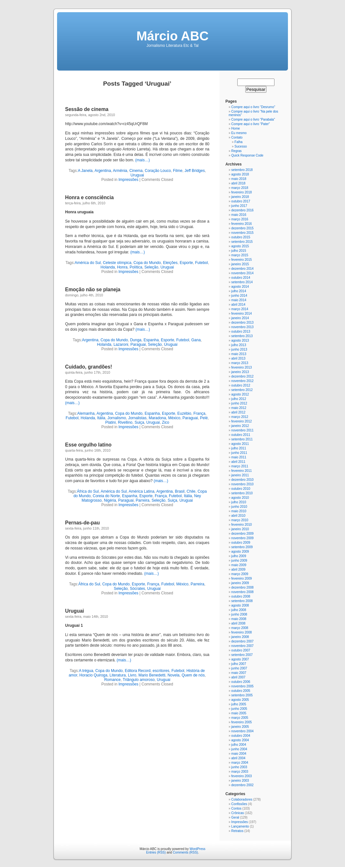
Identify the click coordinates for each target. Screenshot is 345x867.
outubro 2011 (240, 435)
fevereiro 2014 (241, 313)
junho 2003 (239, 767)
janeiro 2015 (240, 264)
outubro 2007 (240, 650)
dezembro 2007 (242, 641)
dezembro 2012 (242, 376)
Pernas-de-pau (82, 522)
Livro (132, 675)
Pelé (204, 418)
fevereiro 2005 (241, 722)
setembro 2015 (242, 241)
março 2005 (239, 717)
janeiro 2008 (240, 637)
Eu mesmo (239, 133)
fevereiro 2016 (241, 223)
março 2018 (239, 188)
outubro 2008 (240, 596)
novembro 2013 (242, 327)
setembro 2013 (242, 336)
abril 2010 (238, 515)
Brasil (179, 491)
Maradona (157, 418)
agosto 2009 (240, 551)
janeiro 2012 (240, 426)
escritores (161, 670)
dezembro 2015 (242, 228)
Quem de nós (193, 675)
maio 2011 (238, 457)
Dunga (135, 340)
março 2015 (239, 255)
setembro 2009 (242, 547)
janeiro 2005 (240, 726)
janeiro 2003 (240, 780)
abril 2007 (238, 677)
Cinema (135, 170)
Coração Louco (158, 170)
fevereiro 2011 (241, 470)
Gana (195, 340)
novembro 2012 (242, 381)
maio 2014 (238, 300)
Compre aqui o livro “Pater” (250, 124)
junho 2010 (239, 506)
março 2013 (239, 363)
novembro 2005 (242, 686)
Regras (236, 151)
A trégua (86, 670)
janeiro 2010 (240, 529)
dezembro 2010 (242, 479)
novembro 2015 (242, 232)
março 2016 (239, 219)
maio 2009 (238, 565)
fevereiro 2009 (241, 578)
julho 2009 (238, 556)
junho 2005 (239, 708)
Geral (235, 817)
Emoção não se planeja (92, 289)
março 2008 (239, 628)
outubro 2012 (240, 385)
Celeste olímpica (117, 262)
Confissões (239, 804)
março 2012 (239, 417)
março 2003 (239, 771)
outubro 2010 (240, 488)
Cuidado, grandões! (88, 367)
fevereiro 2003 (241, 776)
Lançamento (240, 826)
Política (136, 267)
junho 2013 (239, 349)
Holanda (108, 267)
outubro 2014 (240, 277)
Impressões (128, 179)
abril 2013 (238, 358)
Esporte (186, 262)
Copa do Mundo (147, 262)
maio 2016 (238, 215)
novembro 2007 (242, 646)
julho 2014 (238, 291)
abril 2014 (238, 304)
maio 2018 (238, 179)
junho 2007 (239, 668)
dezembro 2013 (242, 322)
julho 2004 (238, 744)
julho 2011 (238, 448)
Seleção (151, 267)
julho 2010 (238, 502)
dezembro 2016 (242, 210)
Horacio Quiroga (93, 675)
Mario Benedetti (152, 675)
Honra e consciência (89, 197)
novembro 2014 (242, 273)
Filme (177, 170)
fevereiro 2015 (241, 259)
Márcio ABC (172, 36)
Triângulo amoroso (139, 679)
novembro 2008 (242, 592)
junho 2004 (239, 749)
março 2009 (239, 574)
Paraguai (138, 344)
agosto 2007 (240, 659)
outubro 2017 (240, 201)
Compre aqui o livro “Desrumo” (253, 107)
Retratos (237, 831)
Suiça (139, 422)
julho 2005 (238, 704)
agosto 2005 (240, 699)
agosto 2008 (240, 605)
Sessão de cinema (86, 109)
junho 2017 (239, 206)
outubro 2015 (240, 237)
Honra (122, 267)
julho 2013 (238, 345)
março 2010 (239, 520)
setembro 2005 (242, 695)
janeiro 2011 (240, 475)
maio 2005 (238, 713)
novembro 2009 (242, 538)
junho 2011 (239, 453)
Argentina (103, 170)
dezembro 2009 (242, 533)
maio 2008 (238, 619)
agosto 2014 (240, 286)
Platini (110, 422)
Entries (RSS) (156, 852)
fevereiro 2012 (241, 421)
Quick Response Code (247, 155)
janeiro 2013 (240, 372)
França (199, 413)
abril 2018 (238, 183)
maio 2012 (238, 408)
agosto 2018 (240, 174)
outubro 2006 (240, 682)
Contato (236, 137)
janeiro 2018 (240, 197)
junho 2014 (239, 295)
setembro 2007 (242, 655)
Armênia (120, 170)
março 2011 (239, 466)
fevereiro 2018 (241, 192)
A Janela (85, 170)
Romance (112, 679)
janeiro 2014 (240, 318)
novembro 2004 (242, 731)
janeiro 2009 (240, 583)
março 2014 (239, 309)
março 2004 (239, 762)
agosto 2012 (240, 394)
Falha (238, 142)
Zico (165, 422)
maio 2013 (238, 354)
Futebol (201, 262)
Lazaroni (121, 344)
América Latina (141, 491)
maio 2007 (238, 673)
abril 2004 (238, 758)
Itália (101, 418)
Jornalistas (137, 418)
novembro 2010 (242, 484)
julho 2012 (238, 399)
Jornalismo (116, 418)
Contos (236, 808)
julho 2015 (238, 250)
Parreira (142, 500)
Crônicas (237, 813)
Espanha (151, 340)
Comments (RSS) (185, 852)
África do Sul (88, 491)
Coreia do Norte (106, 496)
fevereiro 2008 (241, 632)
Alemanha (86, 413)
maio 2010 (238, 511)
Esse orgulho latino (88, 444)
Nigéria (110, 500)
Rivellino (125, 422)
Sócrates (137, 588)
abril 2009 (238, 569)
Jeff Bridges (195, 170)
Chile (191, 491)
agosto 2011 (240, 444)
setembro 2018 (242, 170)
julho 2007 (238, 664)
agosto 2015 (240, 246)
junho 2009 (239, 560)
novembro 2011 (242, 430)
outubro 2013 (240, 331)
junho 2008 (239, 614)
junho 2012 (239, 403)
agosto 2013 (240, 340)
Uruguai (137, 175)
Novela (173, 675)
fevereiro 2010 (241, 524)
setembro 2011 (242, 439)
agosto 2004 (240, 740)
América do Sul (88, 262)
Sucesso (240, 146)
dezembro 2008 (242, 587)
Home (235, 128)
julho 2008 (238, 610)
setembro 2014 (242, 282)
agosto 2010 (240, 497)
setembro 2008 (242, 601)
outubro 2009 (240, 542)
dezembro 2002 (242, 785)
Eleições (170, 262)
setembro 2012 (242, 390)
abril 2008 (238, 623)
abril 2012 (238, 412)
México (174, 418)
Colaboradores (241, 799)
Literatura (118, 675)
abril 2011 (238, 461)
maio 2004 (238, 753)
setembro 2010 (242, 493)
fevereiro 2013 (241, 367)
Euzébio (184, 413)
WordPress (197, 849)
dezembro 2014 (242, 268)
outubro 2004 (240, 735)
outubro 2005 (240, 691)
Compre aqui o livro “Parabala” (253, 119)
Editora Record (137, 670)
